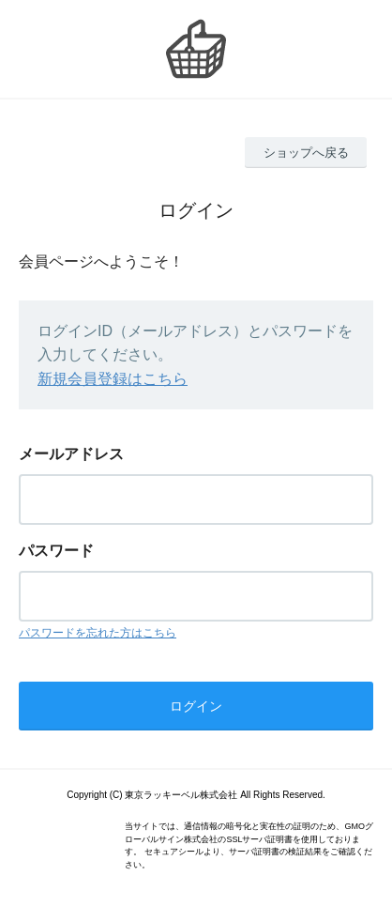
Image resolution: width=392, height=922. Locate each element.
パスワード (56, 551)
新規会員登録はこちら (113, 379)
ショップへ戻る (306, 153)
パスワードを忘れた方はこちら (97, 632)
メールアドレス (71, 454)
